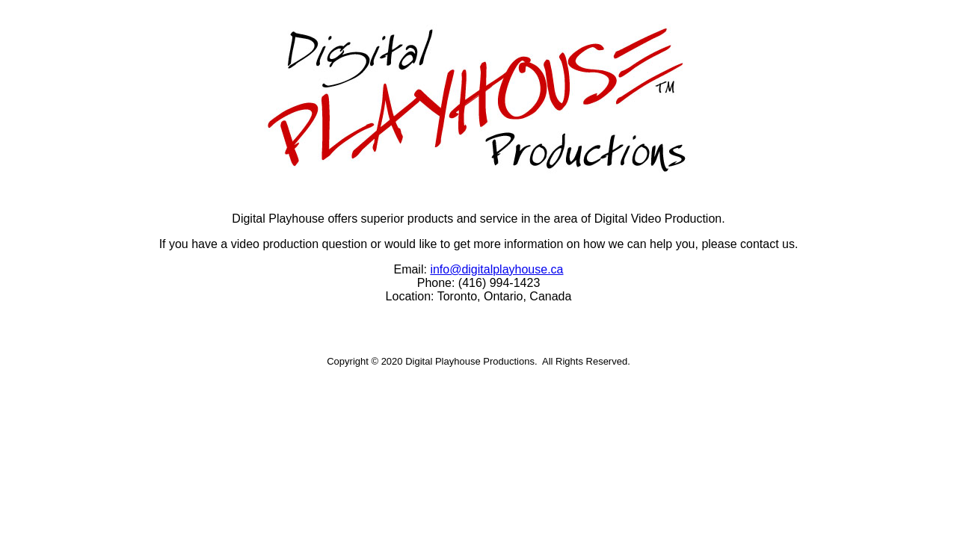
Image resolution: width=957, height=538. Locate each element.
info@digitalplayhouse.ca (496, 269)
